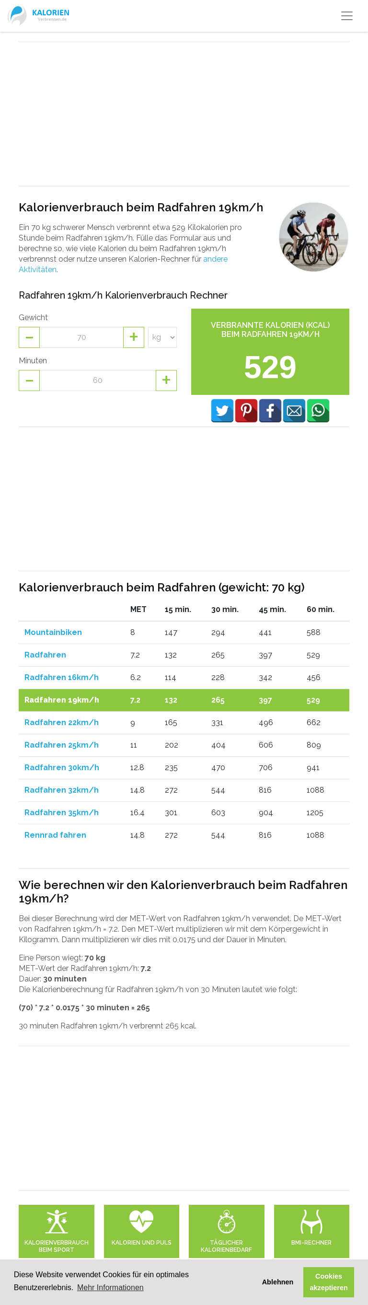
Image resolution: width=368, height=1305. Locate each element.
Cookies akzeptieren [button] (329, 1282)
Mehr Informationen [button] (110, 1287)
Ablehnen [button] (278, 1282)
